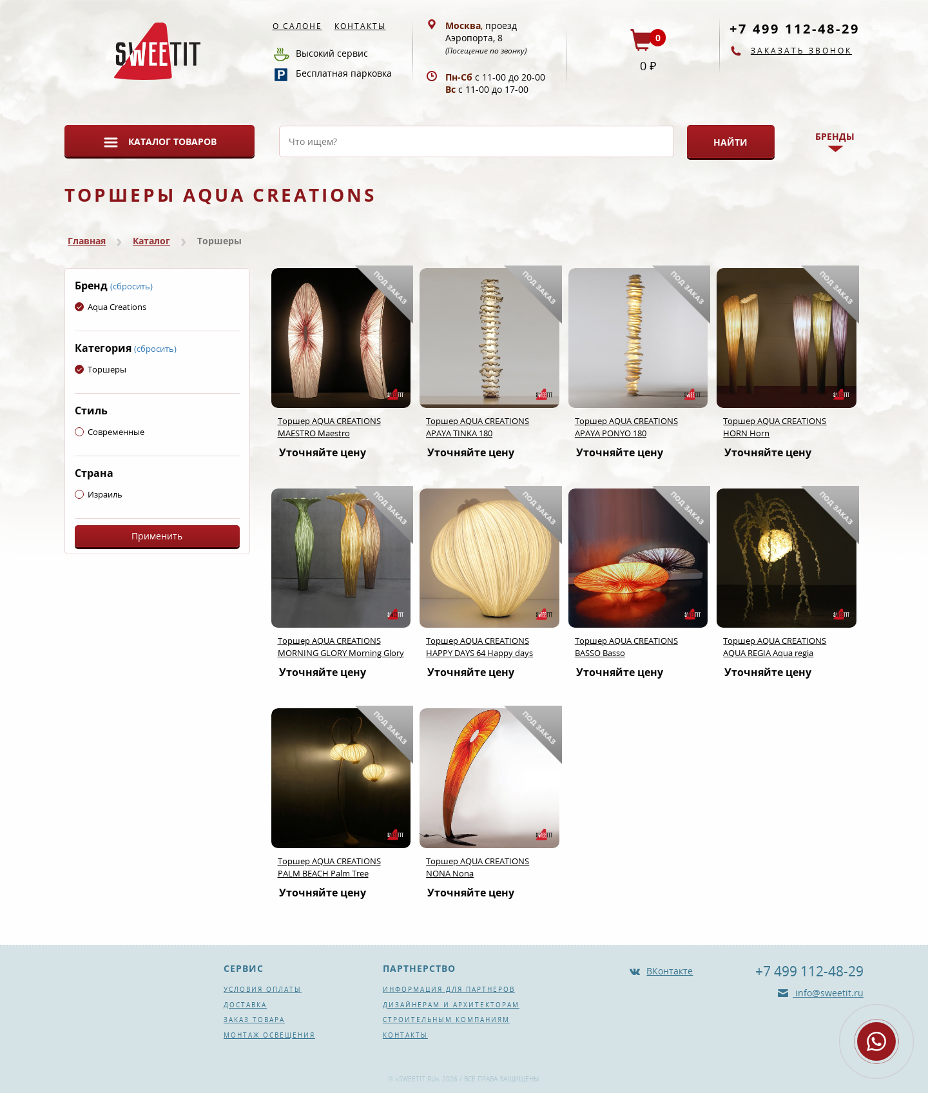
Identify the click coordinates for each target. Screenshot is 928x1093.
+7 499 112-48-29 (795, 28)
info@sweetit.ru (828, 993)
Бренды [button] (835, 136)
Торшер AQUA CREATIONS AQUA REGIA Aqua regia (774, 647)
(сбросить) (131, 286)
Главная (87, 241)
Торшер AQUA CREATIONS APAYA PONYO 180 (626, 427)
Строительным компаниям (446, 1019)
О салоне (297, 26)
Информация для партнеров (449, 989)
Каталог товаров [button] (172, 141)
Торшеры (100, 369)
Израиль (98, 494)
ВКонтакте (669, 971)
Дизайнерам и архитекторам (451, 1004)
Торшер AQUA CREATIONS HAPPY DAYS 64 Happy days (479, 647)
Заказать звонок (801, 50)
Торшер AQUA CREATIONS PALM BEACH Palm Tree (329, 867)
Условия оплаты (263, 989)
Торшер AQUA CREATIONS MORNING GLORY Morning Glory (341, 647)
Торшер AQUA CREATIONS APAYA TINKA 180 (477, 427)
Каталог (151, 241)
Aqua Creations (110, 307)
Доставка (245, 1004)
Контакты (360, 26)
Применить (156, 536)
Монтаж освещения (269, 1035)
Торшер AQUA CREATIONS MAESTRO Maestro (329, 427)
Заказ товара (254, 1019)
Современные (109, 432)
